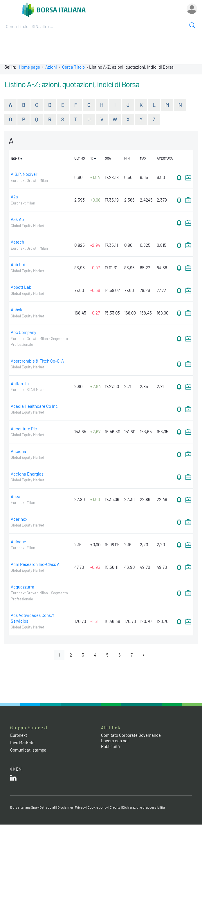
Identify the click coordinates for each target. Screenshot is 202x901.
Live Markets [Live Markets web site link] (22, 742)
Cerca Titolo (73, 67)
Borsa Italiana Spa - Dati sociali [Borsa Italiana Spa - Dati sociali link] (33, 807)
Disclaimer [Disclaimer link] (65, 807)
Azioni (51, 67)
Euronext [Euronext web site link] (18, 735)
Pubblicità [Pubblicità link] (110, 746)
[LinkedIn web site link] (13, 779)
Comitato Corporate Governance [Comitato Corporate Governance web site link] (131, 735)
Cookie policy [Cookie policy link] (98, 807)
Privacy (80, 807)
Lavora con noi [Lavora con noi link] (115, 740)
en (18, 769)
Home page (29, 67)
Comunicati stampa (28, 749)
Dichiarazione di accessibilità (143, 807)
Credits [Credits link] (115, 807)
